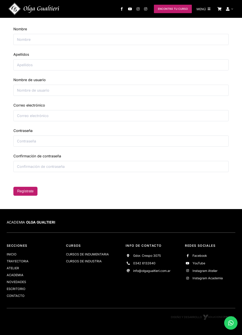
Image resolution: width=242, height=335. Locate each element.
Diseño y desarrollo (203, 317)
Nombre (20, 29)
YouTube (198, 263)
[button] (231, 323)
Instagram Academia (207, 278)
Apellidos (21, 54)
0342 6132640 (144, 263)
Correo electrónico (29, 105)
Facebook (199, 255)
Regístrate (25, 191)
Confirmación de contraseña (37, 156)
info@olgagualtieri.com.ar (151, 271)
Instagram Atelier (204, 271)
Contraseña (23, 130)
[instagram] (138, 9)
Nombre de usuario (29, 80)
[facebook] (122, 9)
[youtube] (130, 9)
